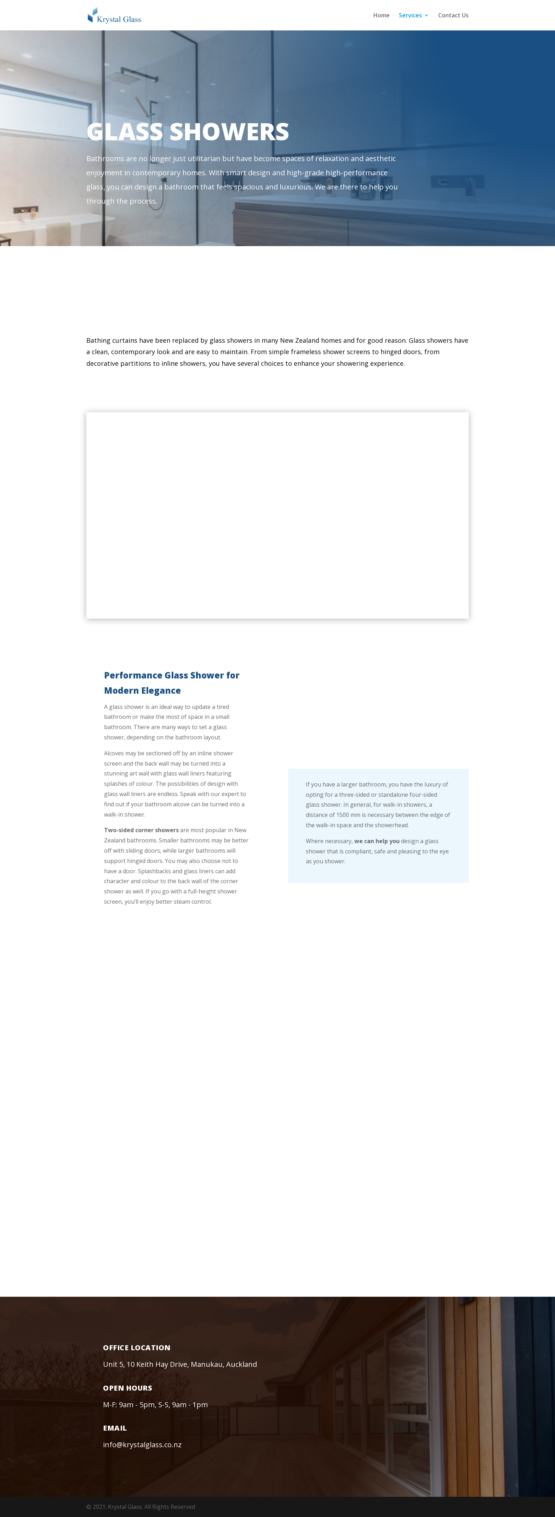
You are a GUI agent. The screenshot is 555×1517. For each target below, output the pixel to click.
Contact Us (453, 16)
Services (410, 16)
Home (381, 16)
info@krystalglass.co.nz (142, 1444)
